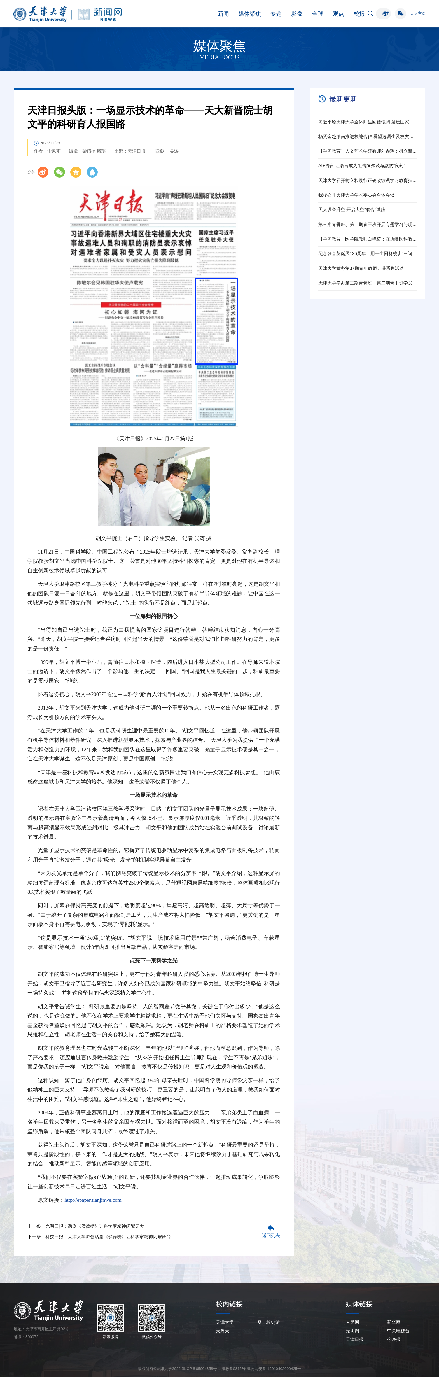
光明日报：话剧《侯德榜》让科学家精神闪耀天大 (94, 1228)
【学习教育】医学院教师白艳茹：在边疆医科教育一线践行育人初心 (367, 239)
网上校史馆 (268, 1324)
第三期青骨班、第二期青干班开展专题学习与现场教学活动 (367, 224)
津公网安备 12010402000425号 (274, 1371)
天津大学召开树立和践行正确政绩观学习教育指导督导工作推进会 (367, 180)
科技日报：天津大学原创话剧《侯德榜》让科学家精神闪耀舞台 (108, 1238)
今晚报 (394, 1342)
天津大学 (225, 1324)
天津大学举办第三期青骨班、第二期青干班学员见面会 (367, 283)
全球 (273, 14)
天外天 (222, 1333)
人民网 (352, 1324)
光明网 (352, 1333)
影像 (253, 14)
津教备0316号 (233, 1371)
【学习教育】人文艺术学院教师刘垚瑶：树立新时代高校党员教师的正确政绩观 (367, 151)
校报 (315, 14)
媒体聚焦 (206, 14)
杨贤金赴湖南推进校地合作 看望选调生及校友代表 (367, 136)
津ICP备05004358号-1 (201, 1371)
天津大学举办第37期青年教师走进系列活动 (361, 268)
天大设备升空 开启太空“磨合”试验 (351, 209)
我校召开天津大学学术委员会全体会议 (356, 195)
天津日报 (355, 1342)
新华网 (394, 1324)
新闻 (179, 14)
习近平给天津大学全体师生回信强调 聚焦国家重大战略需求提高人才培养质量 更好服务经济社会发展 (367, 122)
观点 (294, 14)
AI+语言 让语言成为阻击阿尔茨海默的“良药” (361, 165)
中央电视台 (398, 1333)
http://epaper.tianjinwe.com (93, 1202)
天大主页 (418, 13)
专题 (232, 14)
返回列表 (271, 1238)
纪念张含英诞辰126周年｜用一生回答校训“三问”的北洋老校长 (367, 253)
